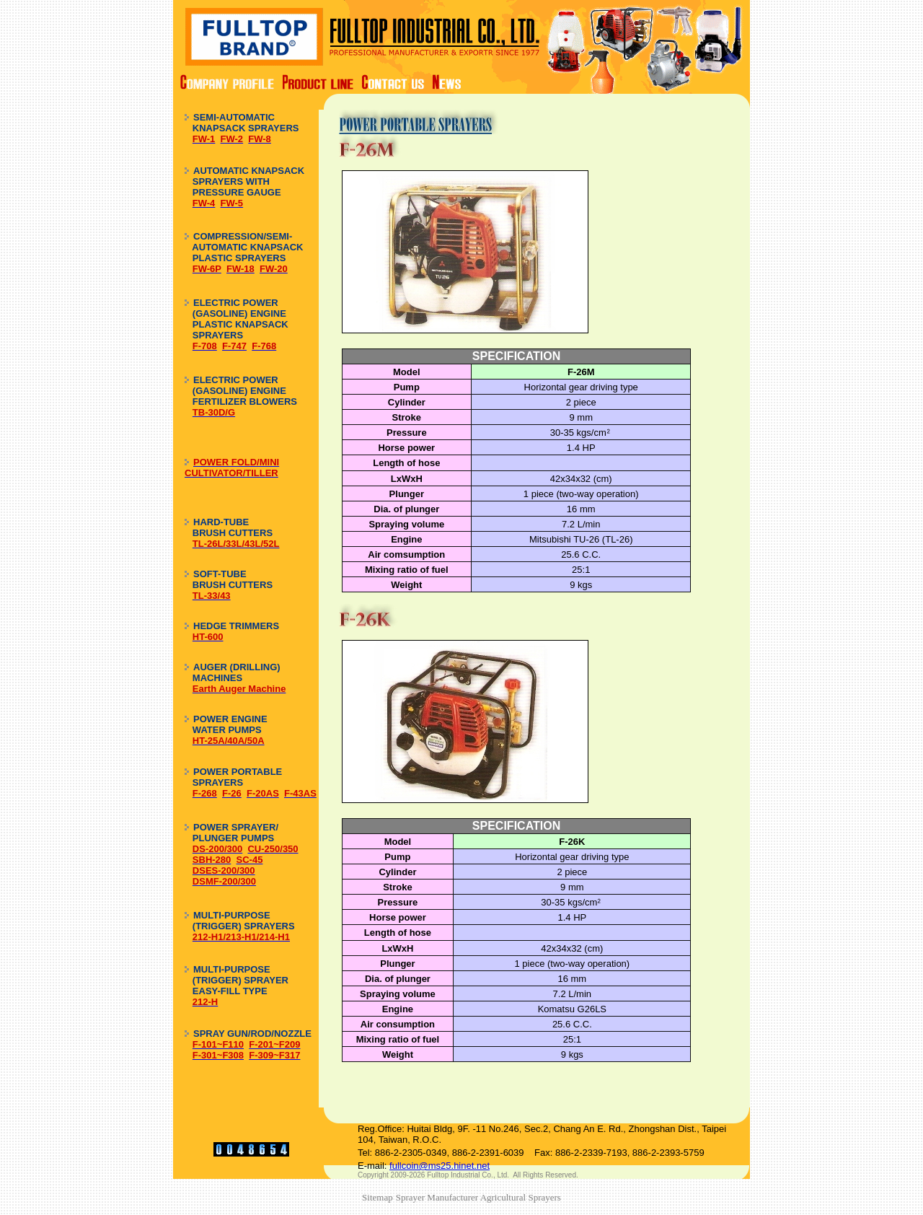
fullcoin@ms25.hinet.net (439, 1165)
